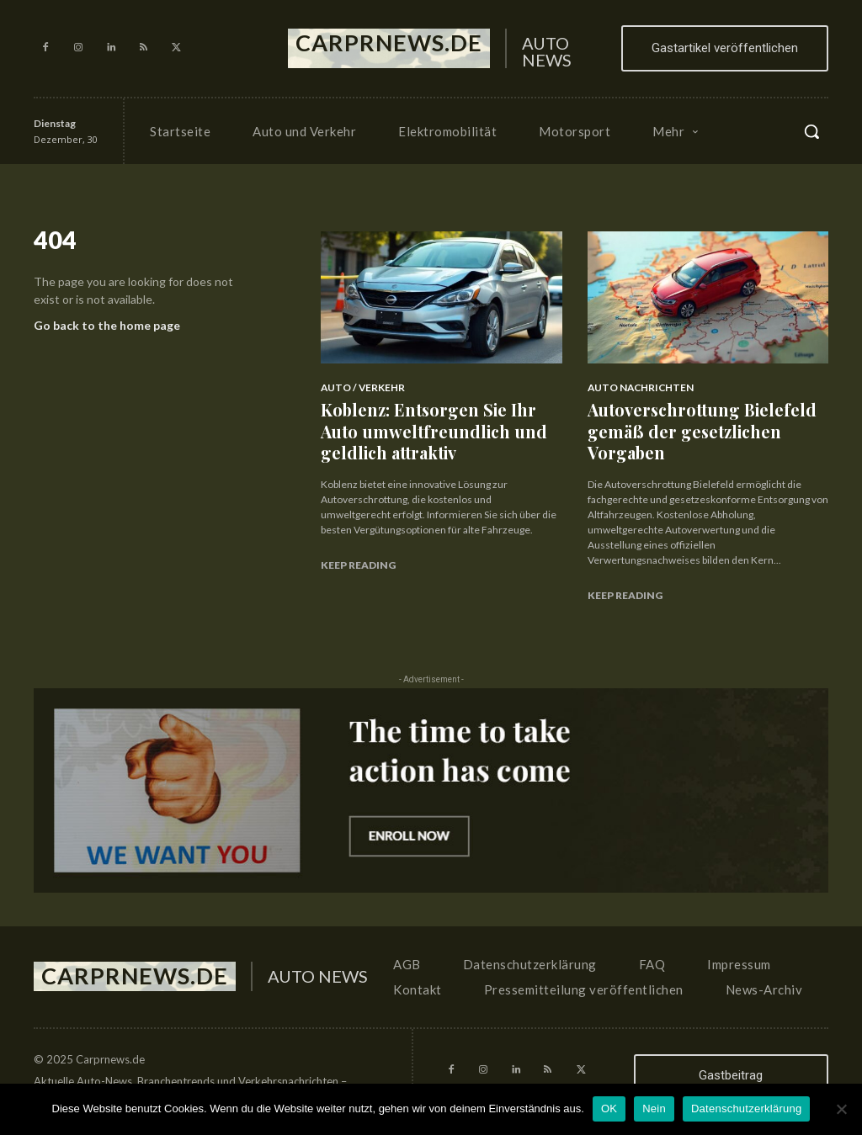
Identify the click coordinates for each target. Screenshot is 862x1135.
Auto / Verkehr (359, 387)
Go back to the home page (107, 329)
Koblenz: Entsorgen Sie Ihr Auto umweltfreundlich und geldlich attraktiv (433, 425)
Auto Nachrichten (636, 387)
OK (609, 1108)
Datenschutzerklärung (746, 1108)
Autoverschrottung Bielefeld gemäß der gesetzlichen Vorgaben (688, 425)
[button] (811, 131)
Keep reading (358, 554)
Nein (654, 1108)
